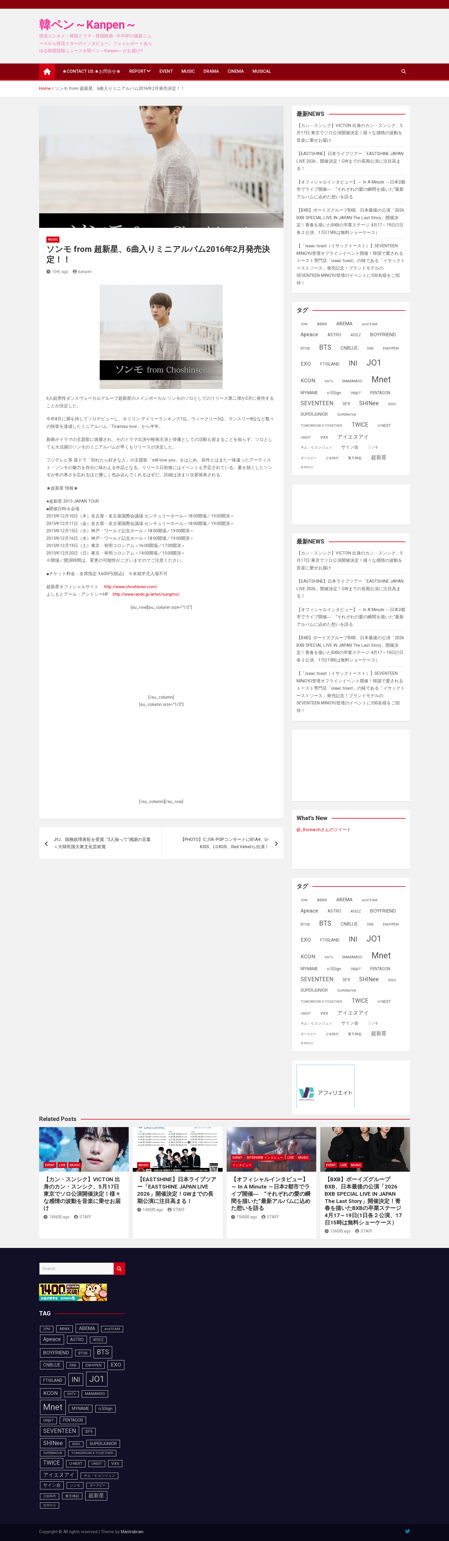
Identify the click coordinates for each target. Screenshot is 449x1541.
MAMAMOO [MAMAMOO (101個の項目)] (352, 381)
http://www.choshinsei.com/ (130, 586)
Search (119, 1268)
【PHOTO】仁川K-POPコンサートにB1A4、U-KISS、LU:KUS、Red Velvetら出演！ (224, 843)
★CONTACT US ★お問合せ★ (91, 71)
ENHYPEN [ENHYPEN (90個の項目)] (391, 348)
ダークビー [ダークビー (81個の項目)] (309, 458)
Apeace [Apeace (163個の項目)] (309, 334)
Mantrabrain (132, 1531)
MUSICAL (261, 71)
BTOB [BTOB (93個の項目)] (305, 348)
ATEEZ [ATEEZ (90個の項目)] (355, 335)
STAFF (82, 1217)
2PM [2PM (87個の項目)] (304, 324)
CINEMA (236, 71)
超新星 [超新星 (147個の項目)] (379, 457)
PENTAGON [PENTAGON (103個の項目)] (380, 392)
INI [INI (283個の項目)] (353, 363)
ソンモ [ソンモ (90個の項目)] (373, 447)
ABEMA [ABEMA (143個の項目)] (344, 323)
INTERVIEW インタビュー (265, 1158)
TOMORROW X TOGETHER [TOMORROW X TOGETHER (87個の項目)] (321, 426)
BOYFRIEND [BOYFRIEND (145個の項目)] (383, 334)
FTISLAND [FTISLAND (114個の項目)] (329, 364)
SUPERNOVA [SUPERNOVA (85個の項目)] (346, 414)
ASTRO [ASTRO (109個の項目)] (334, 334)
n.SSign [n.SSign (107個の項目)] (334, 392)
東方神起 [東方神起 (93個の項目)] (355, 458)
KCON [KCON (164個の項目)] (308, 380)
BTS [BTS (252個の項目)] (325, 347)
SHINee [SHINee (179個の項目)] (369, 403)
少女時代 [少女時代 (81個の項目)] (332, 458)
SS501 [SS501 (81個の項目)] (392, 404)
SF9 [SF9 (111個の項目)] (346, 403)
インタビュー (242, 1165)
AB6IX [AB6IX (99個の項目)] (322, 324)
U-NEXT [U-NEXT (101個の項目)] (384, 425)
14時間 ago (56, 1217)
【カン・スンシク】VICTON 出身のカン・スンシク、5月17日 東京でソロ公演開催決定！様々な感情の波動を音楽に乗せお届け (349, 133)
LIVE (62, 1165)
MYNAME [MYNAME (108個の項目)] (309, 392)
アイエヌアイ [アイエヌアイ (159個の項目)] (353, 437)
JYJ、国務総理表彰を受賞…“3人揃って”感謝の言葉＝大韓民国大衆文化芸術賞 (102, 843)
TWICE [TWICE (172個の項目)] (360, 424)
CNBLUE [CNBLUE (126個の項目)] (349, 348)
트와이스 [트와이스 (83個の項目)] (307, 467)
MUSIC (188, 71)
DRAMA (211, 71)
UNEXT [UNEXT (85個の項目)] (306, 437)
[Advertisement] (161, 655)
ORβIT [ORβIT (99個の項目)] (355, 393)
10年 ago (57, 271)
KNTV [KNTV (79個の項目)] (329, 381)
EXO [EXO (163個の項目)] (306, 364)
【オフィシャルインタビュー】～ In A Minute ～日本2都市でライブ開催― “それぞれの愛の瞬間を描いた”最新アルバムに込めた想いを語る (351, 189)
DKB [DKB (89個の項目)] (370, 348)
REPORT (137, 71)
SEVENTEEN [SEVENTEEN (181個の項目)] (317, 403)
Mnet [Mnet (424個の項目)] (381, 379)
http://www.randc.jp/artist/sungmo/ (146, 594)
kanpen (82, 271)
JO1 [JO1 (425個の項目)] (373, 363)
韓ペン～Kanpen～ (88, 25)
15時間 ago (244, 1217)
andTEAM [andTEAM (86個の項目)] (369, 324)
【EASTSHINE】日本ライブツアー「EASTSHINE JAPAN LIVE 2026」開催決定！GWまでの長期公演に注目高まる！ (350, 161)
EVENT (166, 71)
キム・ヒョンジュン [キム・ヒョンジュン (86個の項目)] (316, 447)
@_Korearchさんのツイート (324, 829)
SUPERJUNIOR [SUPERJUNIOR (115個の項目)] (314, 414)
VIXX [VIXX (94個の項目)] (324, 437)
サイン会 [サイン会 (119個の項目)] (350, 447)
